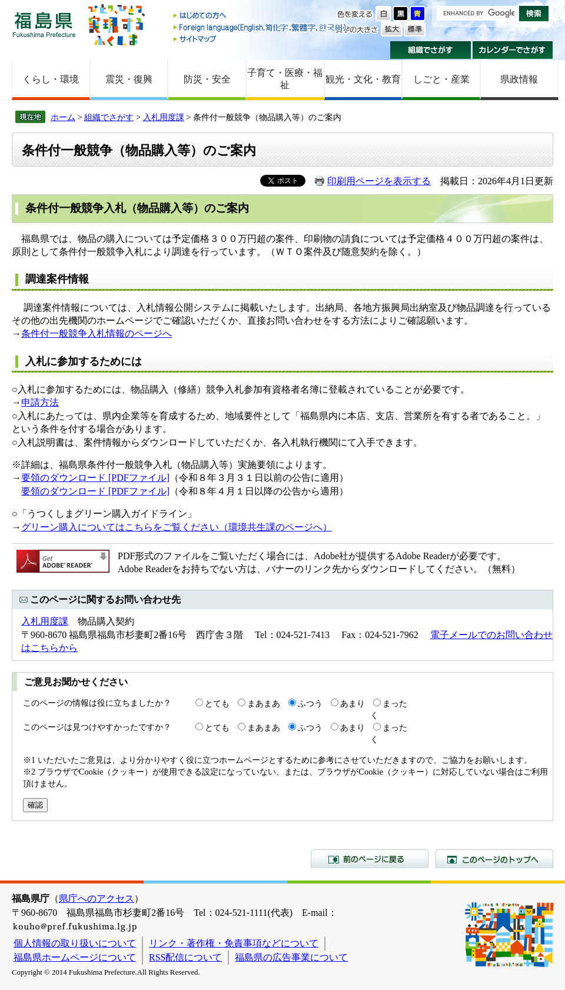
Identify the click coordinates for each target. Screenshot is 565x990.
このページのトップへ (494, 858)
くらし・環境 (50, 79)
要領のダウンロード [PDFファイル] (95, 478)
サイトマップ (260, 38)
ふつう (310, 703)
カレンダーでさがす (513, 50)
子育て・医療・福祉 (285, 79)
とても (217, 703)
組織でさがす (430, 50)
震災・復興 (128, 79)
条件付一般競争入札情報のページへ (96, 333)
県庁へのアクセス (96, 898)
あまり (352, 703)
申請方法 (40, 402)
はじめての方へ (260, 16)
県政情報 (519, 79)
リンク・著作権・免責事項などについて (233, 943)
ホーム (63, 117)
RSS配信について (185, 957)
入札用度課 (163, 117)
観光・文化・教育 (363, 79)
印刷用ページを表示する (379, 181)
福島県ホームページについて (75, 957)
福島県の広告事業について (291, 957)
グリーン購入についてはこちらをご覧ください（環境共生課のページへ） (176, 527)
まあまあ (263, 703)
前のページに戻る (369, 858)
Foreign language (260, 27)
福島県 (44, 24)
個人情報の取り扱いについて (75, 943)
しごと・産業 (441, 79)
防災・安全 (207, 79)
